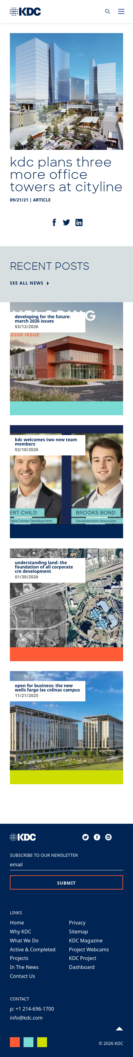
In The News (24, 967)
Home (17, 922)
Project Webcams (89, 949)
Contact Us (22, 976)
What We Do (24, 940)
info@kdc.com (26, 1017)
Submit (66, 883)
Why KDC (20, 931)
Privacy (77, 922)
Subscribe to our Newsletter (44, 855)
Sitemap (78, 931)
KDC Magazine (86, 940)
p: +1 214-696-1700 (32, 1008)
